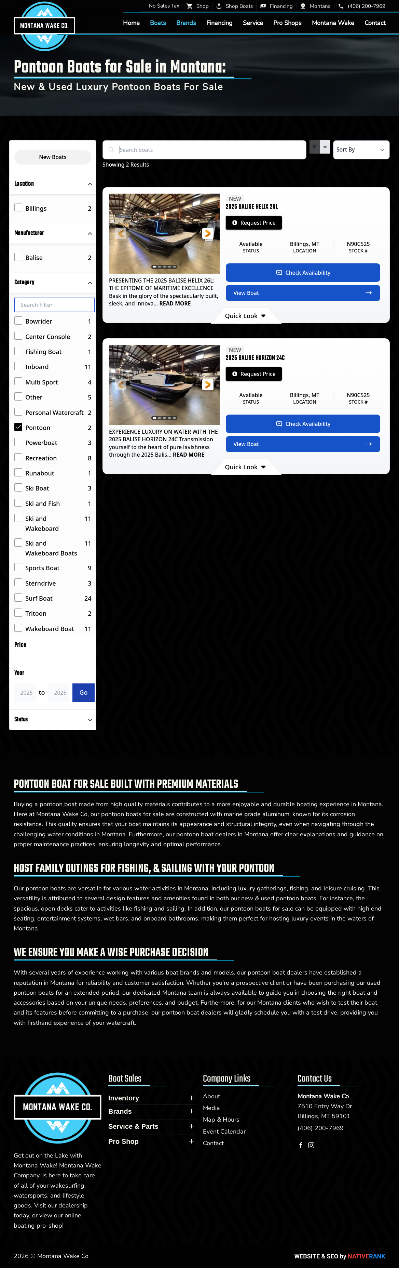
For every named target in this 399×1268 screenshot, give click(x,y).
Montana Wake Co (323, 1096)
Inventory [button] (123, 1098)
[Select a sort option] (361, 149)
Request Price (254, 222)
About (211, 1096)
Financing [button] (219, 23)
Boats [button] (158, 23)
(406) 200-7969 (321, 1128)
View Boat (303, 293)
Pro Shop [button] (123, 1141)
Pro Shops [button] (287, 23)
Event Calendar (224, 1131)
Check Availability (303, 272)
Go (83, 692)
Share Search (366, 166)
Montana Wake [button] (333, 23)
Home (131, 23)
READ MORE (174, 303)
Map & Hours (221, 1119)
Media (211, 1108)
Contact (374, 23)
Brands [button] (186, 23)
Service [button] (253, 23)
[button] (120, 233)
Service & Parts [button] (133, 1126)
